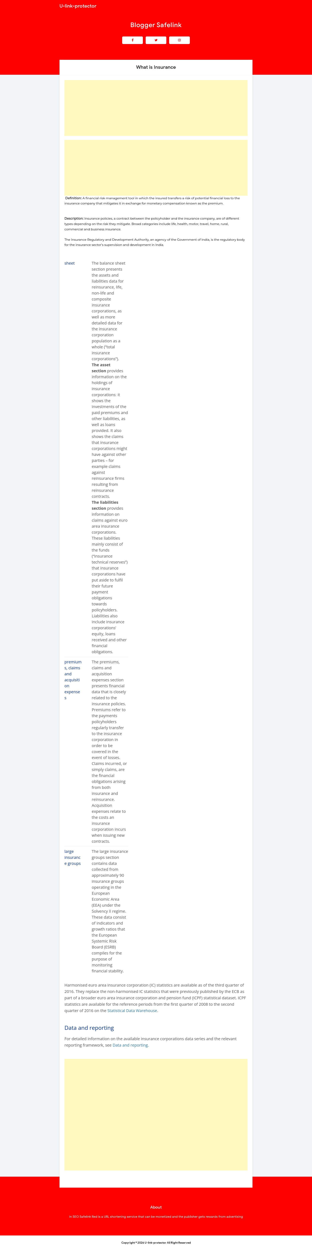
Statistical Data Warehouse (132, 1010)
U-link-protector (155, 1242)
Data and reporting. (131, 1045)
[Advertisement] (156, 108)
